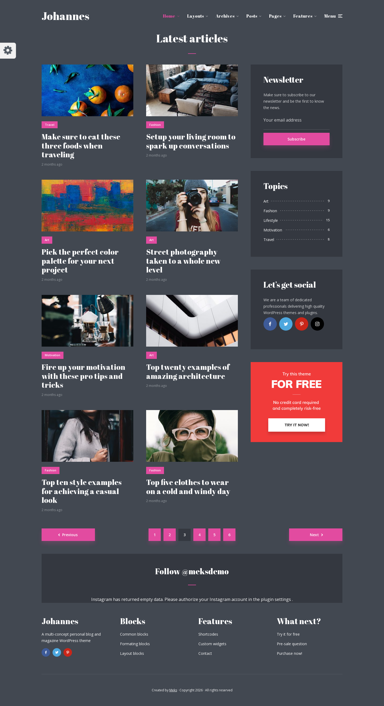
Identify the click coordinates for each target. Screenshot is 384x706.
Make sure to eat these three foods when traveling (81, 145)
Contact (205, 653)
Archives (225, 16)
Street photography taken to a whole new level (183, 260)
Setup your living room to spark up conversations (190, 141)
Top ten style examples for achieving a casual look (82, 491)
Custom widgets (212, 643)
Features (302, 16)
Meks (173, 690)
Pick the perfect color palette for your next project (80, 260)
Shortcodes (208, 634)
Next (314, 534)
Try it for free (288, 634)
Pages (275, 16)
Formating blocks (135, 643)
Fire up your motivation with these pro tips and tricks (83, 376)
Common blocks (134, 634)
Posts (251, 16)
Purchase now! (289, 653)
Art (47, 240)
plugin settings (276, 599)
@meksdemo (205, 571)
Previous (70, 534)
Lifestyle (270, 220)
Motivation (52, 355)
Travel (49, 125)
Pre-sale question (292, 643)
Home (169, 16)
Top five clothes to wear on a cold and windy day (188, 487)
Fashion (155, 125)
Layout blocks (132, 653)
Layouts (195, 16)
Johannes (65, 16)
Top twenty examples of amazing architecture (188, 371)
